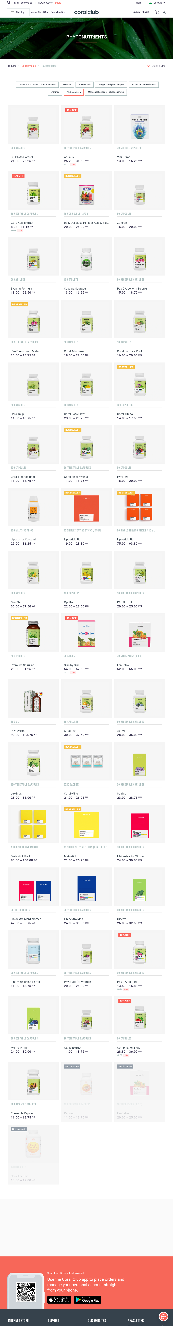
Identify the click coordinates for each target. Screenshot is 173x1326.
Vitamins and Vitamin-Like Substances (37, 84)
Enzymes (55, 92)
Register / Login (141, 12)
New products (45, 3)
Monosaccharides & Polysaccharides (106, 92)
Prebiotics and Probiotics (144, 84)
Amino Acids (84, 84)
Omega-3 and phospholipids (111, 84)
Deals (58, 3)
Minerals (67, 84)
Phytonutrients (74, 92)
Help (138, 2)
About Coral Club (40, 12)
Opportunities (58, 12)
